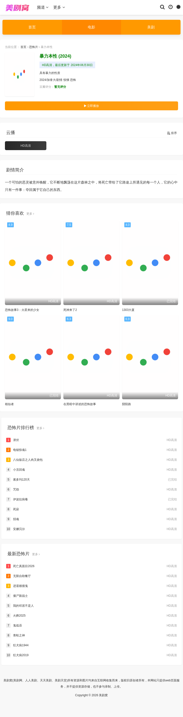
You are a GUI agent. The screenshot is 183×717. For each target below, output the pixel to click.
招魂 (91, 519)
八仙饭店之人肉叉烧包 (91, 459)
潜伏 (91, 440)
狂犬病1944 (91, 645)
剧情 (59, 80)
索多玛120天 (91, 479)
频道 (42, 7)
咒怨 (91, 489)
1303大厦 (128, 310)
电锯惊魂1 (91, 449)
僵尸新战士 (91, 595)
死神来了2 (70, 310)
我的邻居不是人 (91, 605)
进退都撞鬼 (91, 585)
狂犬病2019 (91, 655)
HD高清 (25, 145)
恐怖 (73, 80)
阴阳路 (126, 404)
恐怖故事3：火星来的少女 (22, 310)
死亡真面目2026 (91, 566)
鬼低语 (91, 625)
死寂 (91, 509)
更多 (59, 7)
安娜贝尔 (91, 529)
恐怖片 (33, 47)
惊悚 (66, 80)
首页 (32, 27)
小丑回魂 (91, 469)
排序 (172, 133)
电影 (91, 27)
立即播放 (91, 106)
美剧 (151, 27)
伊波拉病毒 (91, 499)
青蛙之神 (91, 635)
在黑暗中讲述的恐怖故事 (79, 404)
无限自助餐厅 (91, 576)
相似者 (9, 404)
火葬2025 (91, 615)
